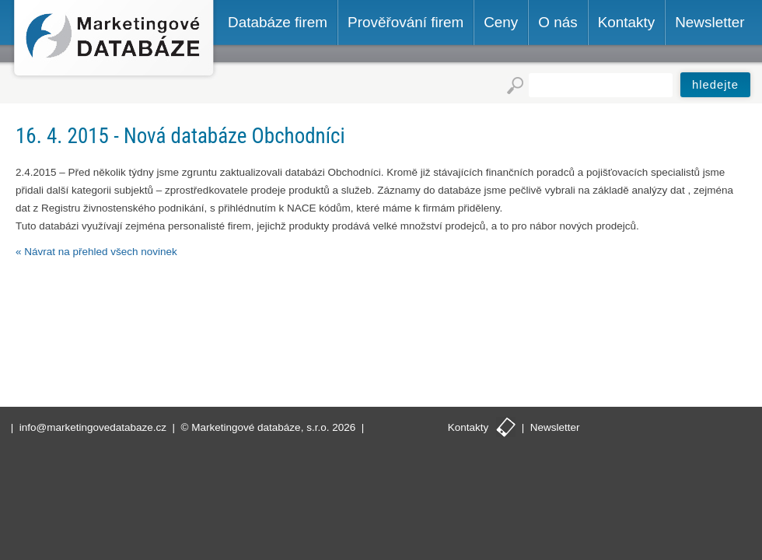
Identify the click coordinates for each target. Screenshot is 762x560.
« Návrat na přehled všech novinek (96, 251)
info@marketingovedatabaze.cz (92, 427)
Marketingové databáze (113, 40)
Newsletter (555, 427)
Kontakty (468, 427)
